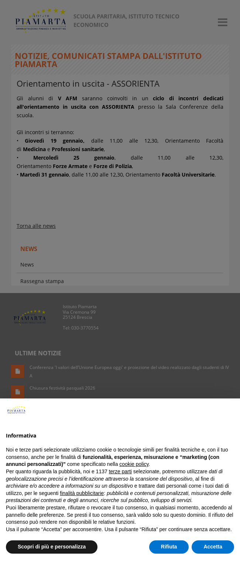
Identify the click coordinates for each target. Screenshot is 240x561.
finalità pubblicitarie (82, 493)
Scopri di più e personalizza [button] (52, 547)
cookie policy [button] (133, 464)
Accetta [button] (212, 547)
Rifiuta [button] (169, 547)
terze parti (120, 471)
